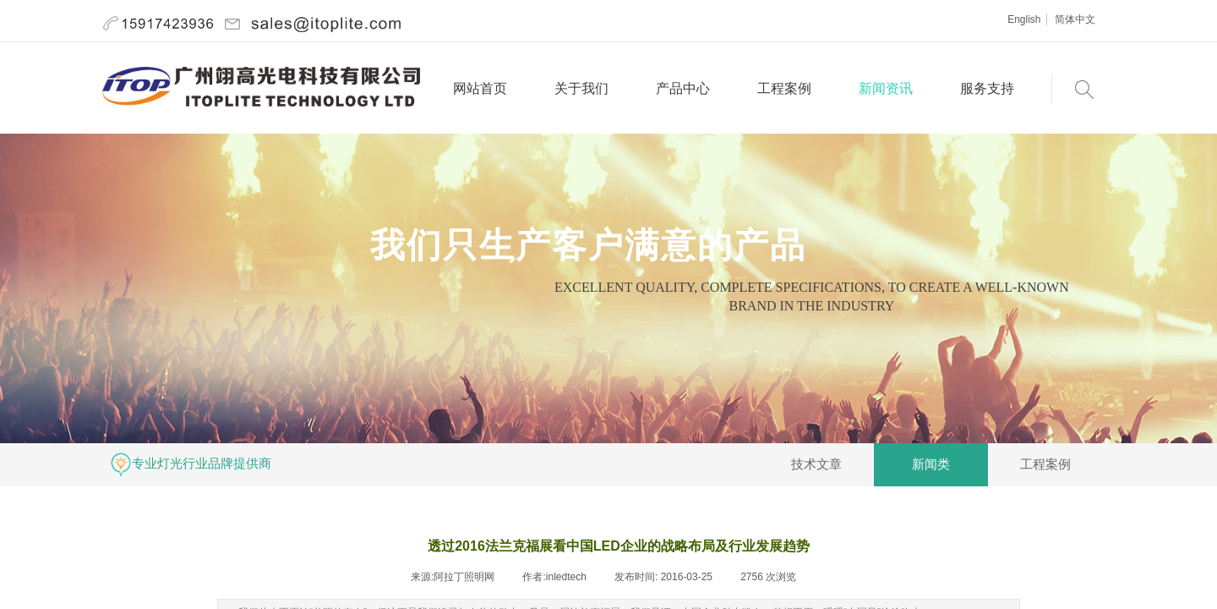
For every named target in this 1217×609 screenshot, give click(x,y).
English (1023, 19)
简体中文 (1075, 19)
